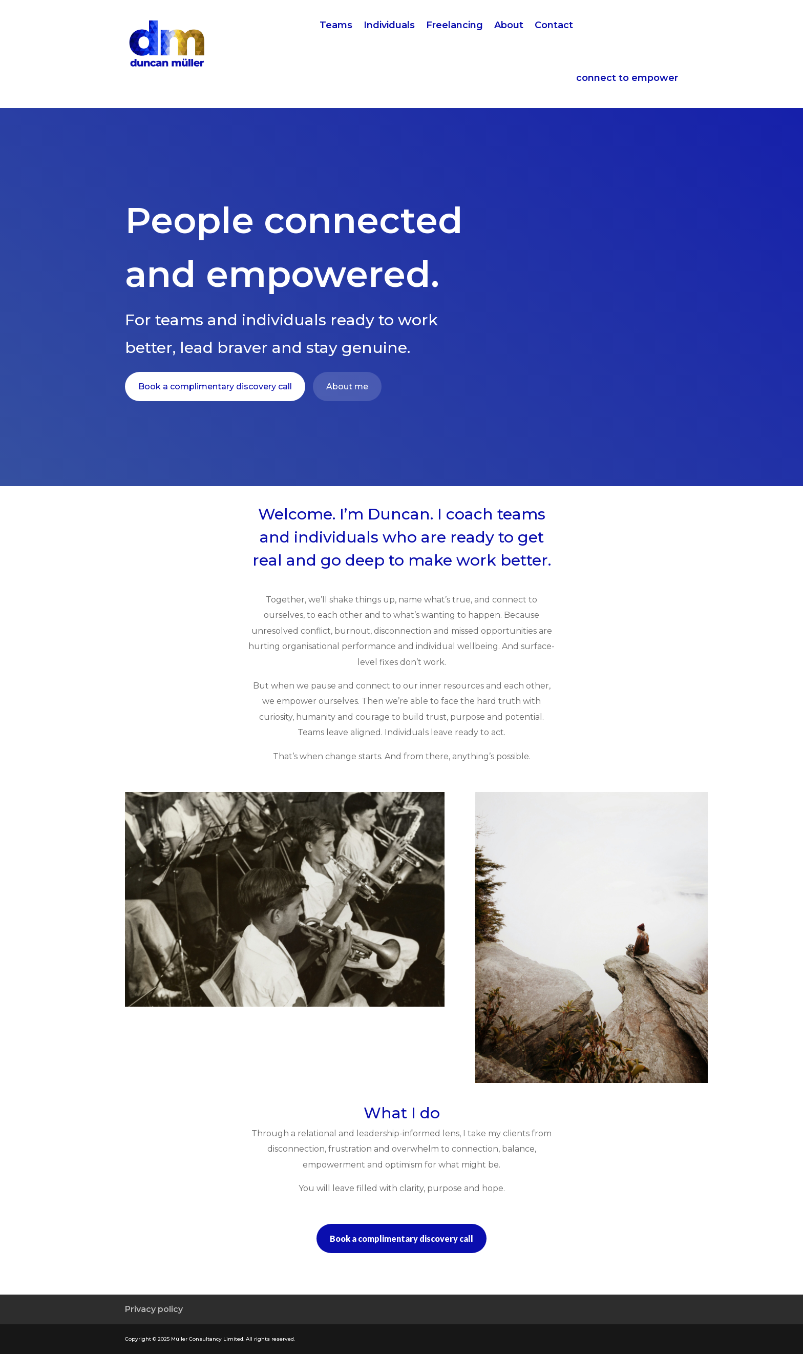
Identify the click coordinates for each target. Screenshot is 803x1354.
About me (347, 386)
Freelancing (454, 26)
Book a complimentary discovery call (215, 386)
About (508, 26)
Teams (336, 26)
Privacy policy (154, 1309)
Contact (554, 26)
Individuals (389, 26)
